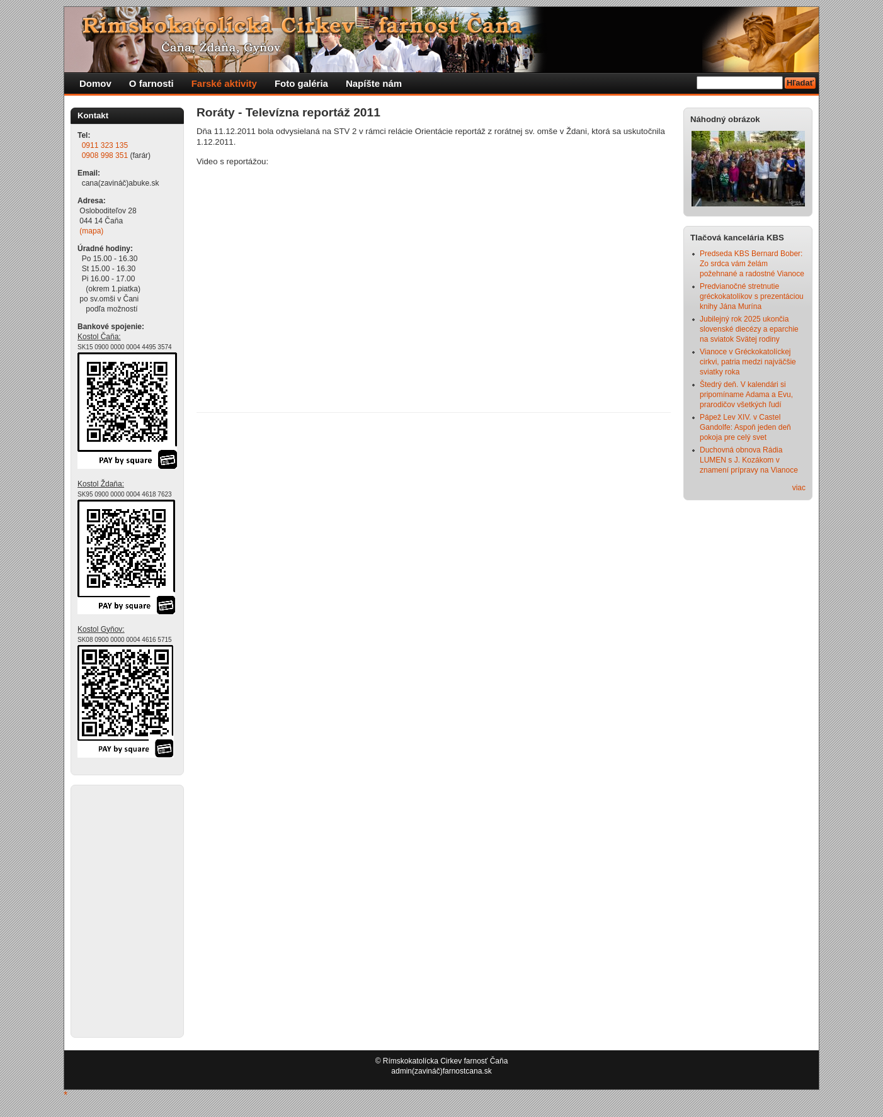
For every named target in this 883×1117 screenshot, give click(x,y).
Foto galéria (301, 83)
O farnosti (151, 83)
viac (799, 487)
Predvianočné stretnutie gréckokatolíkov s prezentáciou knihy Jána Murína (752, 296)
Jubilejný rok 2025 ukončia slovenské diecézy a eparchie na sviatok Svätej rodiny (749, 329)
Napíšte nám (374, 83)
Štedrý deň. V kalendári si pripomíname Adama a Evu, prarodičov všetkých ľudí (746, 394)
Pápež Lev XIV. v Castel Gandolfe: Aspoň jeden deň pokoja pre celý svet (745, 427)
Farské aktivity (224, 83)
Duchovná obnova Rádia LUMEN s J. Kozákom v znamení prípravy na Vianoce (749, 460)
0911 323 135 (105, 145)
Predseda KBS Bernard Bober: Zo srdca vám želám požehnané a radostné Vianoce (752, 263)
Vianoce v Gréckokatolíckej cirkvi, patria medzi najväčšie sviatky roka (748, 361)
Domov (95, 83)
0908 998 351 (105, 155)
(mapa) (91, 231)
